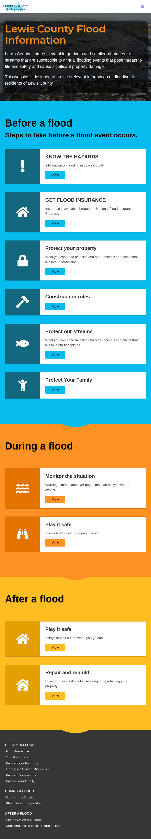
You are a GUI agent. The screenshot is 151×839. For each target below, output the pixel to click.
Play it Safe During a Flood (24, 803)
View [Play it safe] (55, 543)
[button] (142, 6)
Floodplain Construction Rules (27, 769)
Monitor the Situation (21, 797)
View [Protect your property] (55, 271)
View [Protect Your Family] (55, 390)
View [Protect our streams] (55, 355)
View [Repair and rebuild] (55, 696)
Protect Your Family (20, 781)
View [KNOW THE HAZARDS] (55, 175)
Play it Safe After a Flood (23, 820)
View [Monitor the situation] (55, 499)
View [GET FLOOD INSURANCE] (55, 223)
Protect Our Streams (21, 775)
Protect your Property (22, 763)
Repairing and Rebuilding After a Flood (34, 826)
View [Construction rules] (55, 306)
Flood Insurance (17, 751)
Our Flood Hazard (18, 757)
